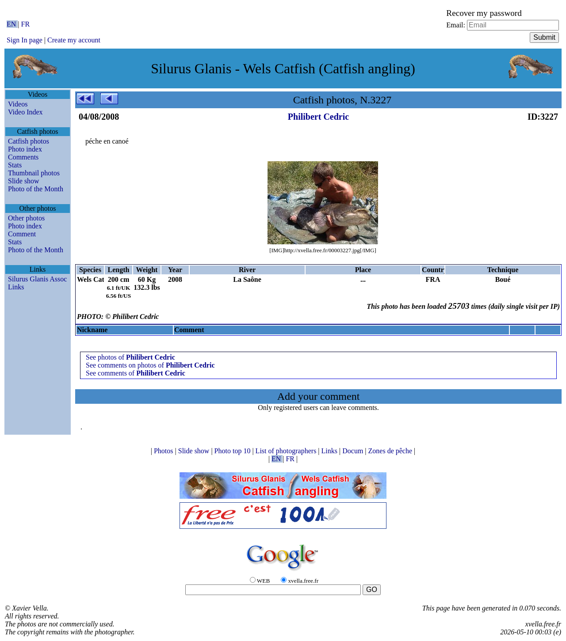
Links (16, 287)
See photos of (130, 357)
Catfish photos (28, 141)
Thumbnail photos (34, 173)
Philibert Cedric (318, 116)
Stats (15, 165)
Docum (353, 451)
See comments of (135, 373)
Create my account (73, 40)
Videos (17, 104)
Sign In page (24, 40)
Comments (23, 157)
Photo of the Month (35, 189)
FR (25, 24)
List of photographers (287, 451)
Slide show (23, 181)
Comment (22, 234)
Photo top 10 (233, 451)
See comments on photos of (150, 365)
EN (12, 24)
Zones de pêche (391, 451)
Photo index (25, 149)
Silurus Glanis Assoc (37, 279)
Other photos (26, 218)
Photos (164, 451)
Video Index (25, 112)
